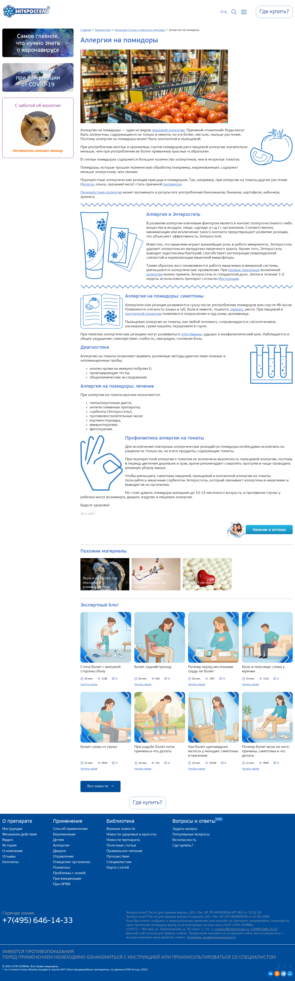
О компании (12, 851)
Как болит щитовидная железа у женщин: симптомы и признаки (213, 751)
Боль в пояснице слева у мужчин (263, 669)
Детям (58, 840)
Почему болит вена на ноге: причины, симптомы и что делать (266, 751)
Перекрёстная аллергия (101, 192)
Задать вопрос (185, 829)
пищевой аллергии (168, 130)
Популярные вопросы (190, 834)
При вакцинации (67, 879)
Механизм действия (19, 834)
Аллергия (61, 845)
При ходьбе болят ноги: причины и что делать (154, 749)
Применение (68, 821)
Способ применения (70, 829)
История (9, 845)
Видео (7, 840)
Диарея (59, 851)
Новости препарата (123, 840)
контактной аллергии (143, 314)
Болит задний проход (152, 667)
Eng (224, 12)
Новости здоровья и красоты (131, 834)
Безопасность (184, 840)
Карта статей (117, 868)
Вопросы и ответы (193, 821)
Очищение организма (71, 862)
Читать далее (88, 684)
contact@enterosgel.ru (232, 929)
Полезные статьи (121, 845)
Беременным (64, 834)
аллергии (154, 274)
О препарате (17, 821)
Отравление (63, 856)
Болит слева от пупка (98, 747)
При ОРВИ (61, 884)
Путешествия (117, 856)
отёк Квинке (191, 334)
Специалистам (118, 862)
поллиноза (172, 184)
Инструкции (228, 279)
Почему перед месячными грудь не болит (210, 669)
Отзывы (8, 856)
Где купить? (182, 845)
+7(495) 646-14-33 (37, 921)
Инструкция (12, 829)
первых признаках (244, 270)
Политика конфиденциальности (211, 937)
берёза (88, 184)
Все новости (100, 786)
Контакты (10, 862)
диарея (236, 309)
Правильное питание (124, 851)
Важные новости (120, 829)
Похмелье (61, 868)
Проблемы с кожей (69, 873)
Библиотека (120, 821)
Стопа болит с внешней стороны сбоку (100, 669)
